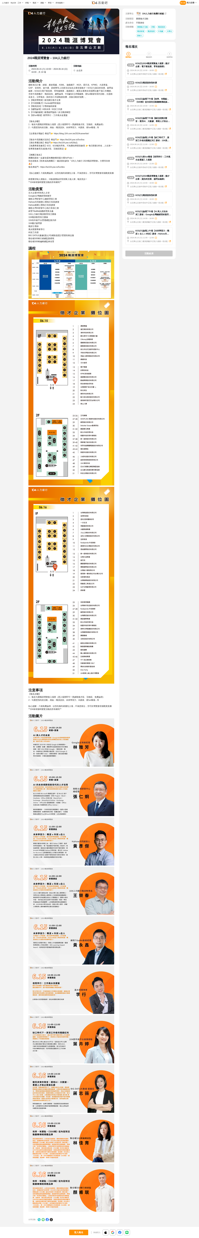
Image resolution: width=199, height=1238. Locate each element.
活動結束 (149, 253)
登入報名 (78, 1232)
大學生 (169, 31)
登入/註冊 (190, 3)
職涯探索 (140, 31)
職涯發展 (151, 31)
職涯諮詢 (161, 27)
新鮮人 (140, 36)
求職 (153, 27)
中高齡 (160, 31)
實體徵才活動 (142, 27)
